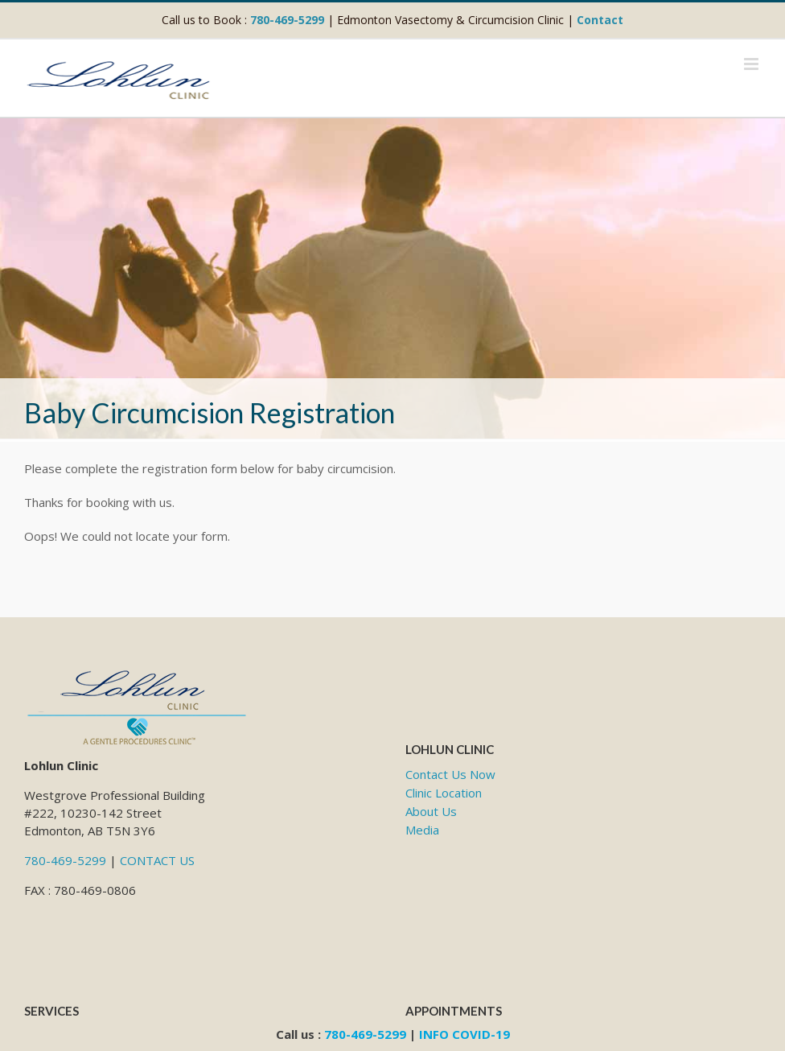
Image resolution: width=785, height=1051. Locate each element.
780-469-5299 (287, 19)
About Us (431, 811)
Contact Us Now (450, 774)
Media (422, 830)
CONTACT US (157, 860)
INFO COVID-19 (464, 1034)
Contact (600, 19)
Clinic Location (443, 793)
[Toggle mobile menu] (752, 64)
